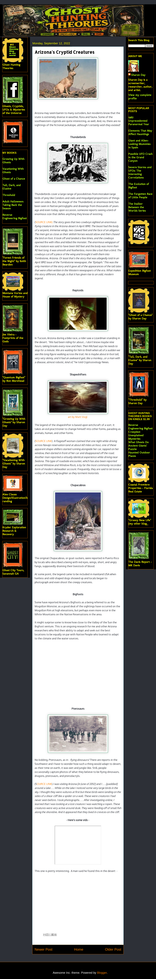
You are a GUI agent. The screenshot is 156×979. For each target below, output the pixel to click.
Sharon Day (138, 75)
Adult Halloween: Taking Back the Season (13, 205)
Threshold (8, 195)
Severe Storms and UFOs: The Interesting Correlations (140, 172)
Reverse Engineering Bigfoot (14, 216)
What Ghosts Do (138, 442)
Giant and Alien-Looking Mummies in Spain (139, 144)
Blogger (102, 972)
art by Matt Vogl (77, 416)
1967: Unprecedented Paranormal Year (138, 121)
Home (78, 949)
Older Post (113, 949)
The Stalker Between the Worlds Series (137, 207)
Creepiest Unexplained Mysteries (136, 435)
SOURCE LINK (43, 441)
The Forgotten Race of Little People (140, 195)
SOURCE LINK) (44, 222)
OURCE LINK (44, 783)
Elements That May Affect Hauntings (140, 132)
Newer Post (43, 949)
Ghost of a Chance (13, 178)
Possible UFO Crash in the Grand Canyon (140, 157)
